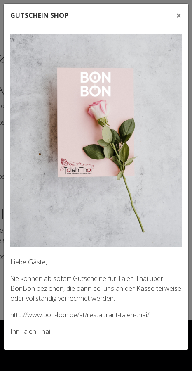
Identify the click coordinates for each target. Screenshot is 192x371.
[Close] (178, 15)
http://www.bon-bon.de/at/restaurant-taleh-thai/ (79, 314)
